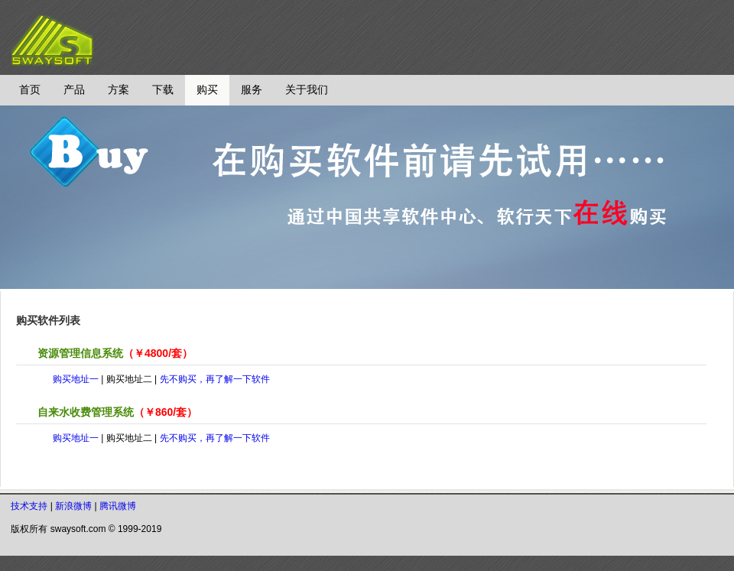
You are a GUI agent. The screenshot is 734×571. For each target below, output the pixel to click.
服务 (251, 89)
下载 (163, 89)
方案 (118, 89)
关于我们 (306, 89)
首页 (30, 89)
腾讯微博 (117, 506)
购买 (207, 89)
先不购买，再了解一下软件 (215, 379)
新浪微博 (73, 506)
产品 (74, 89)
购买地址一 (76, 379)
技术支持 (29, 506)
